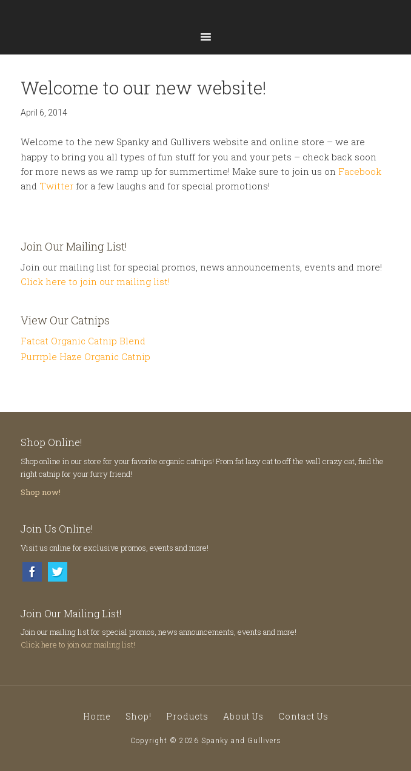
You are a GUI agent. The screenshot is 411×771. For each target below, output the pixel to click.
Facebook (359, 171)
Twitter (56, 186)
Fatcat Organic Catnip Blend (83, 341)
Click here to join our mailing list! (95, 281)
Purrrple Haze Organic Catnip (85, 356)
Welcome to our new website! (143, 87)
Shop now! (41, 492)
